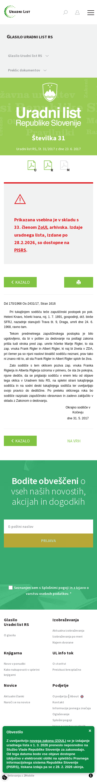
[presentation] (48, 569)
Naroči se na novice (17, 702)
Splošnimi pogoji (55, 587)
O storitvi (59, 664)
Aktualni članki (14, 696)
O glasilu (10, 635)
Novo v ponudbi (14, 664)
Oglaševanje (61, 714)
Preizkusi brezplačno (67, 669)
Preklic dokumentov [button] (27, 70)
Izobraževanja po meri (68, 636)
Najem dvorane (63, 642)
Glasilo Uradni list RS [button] (28, 55)
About (77, 696)
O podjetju (60, 696)
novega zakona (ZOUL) (48, 741)
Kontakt (58, 702)
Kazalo (20, 282)
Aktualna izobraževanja (68, 630)
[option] (49, 138)
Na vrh (74, 440)
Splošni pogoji (62, 720)
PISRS (20, 250)
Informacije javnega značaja (72, 708)
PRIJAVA (48, 540)
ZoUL (43, 227)
